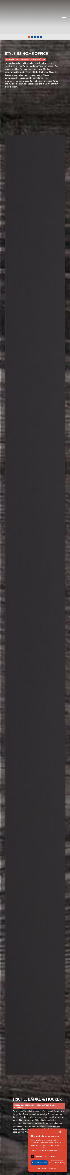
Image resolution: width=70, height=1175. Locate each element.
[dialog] (47, 1150)
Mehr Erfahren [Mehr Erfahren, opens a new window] (52, 1150)
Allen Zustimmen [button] (39, 1163)
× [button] (64, 1132)
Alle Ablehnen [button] (57, 1163)
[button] (29, 37)
